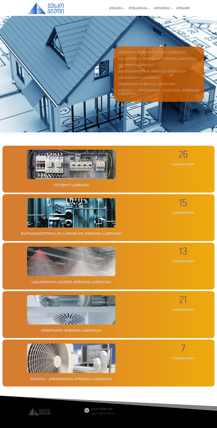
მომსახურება (138, 8)
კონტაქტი (183, 8)
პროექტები (162, 8)
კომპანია (115, 8)
